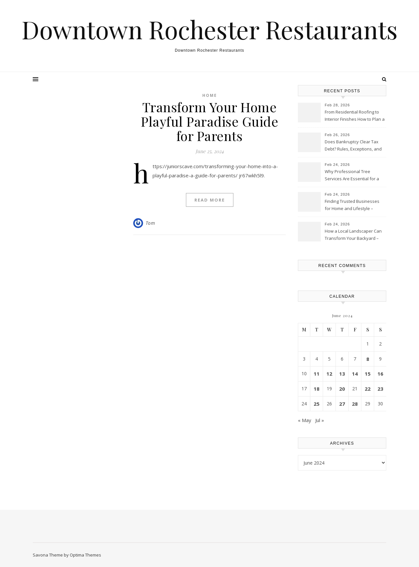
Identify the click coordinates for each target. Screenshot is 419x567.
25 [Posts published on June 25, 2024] (316, 403)
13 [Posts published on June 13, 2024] (342, 373)
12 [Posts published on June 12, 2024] (329, 373)
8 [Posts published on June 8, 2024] (367, 359)
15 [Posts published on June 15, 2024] (368, 373)
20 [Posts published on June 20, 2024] (342, 388)
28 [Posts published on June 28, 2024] (355, 403)
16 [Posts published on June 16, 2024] (380, 373)
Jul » (319, 420)
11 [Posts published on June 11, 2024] (316, 373)
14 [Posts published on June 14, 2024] (355, 373)
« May (304, 420)
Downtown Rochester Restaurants (210, 29)
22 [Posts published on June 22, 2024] (368, 388)
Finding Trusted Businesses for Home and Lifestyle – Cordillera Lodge (352, 205)
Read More (209, 200)
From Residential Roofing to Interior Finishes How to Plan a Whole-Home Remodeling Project (355, 116)
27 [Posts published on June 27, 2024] (342, 403)
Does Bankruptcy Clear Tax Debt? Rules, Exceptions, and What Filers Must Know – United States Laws (353, 146)
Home (209, 95)
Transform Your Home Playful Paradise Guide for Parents (209, 121)
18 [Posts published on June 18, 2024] (316, 388)
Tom (150, 223)
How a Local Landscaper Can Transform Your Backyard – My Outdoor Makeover (353, 235)
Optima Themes (85, 555)
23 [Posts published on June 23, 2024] (380, 388)
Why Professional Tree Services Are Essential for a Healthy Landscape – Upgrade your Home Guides (355, 175)
